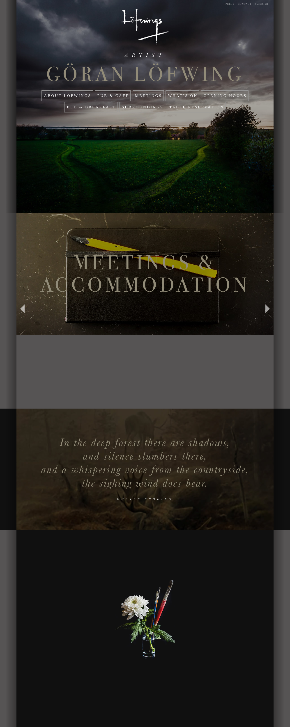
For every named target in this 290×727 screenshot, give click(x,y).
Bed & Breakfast (91, 107)
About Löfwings (67, 96)
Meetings (148, 96)
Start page (145, 27)
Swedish (261, 4)
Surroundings (142, 107)
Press (230, 4)
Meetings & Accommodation (145, 273)
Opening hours (225, 96)
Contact (244, 4)
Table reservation (196, 107)
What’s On (183, 96)
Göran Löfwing (145, 74)
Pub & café (113, 96)
